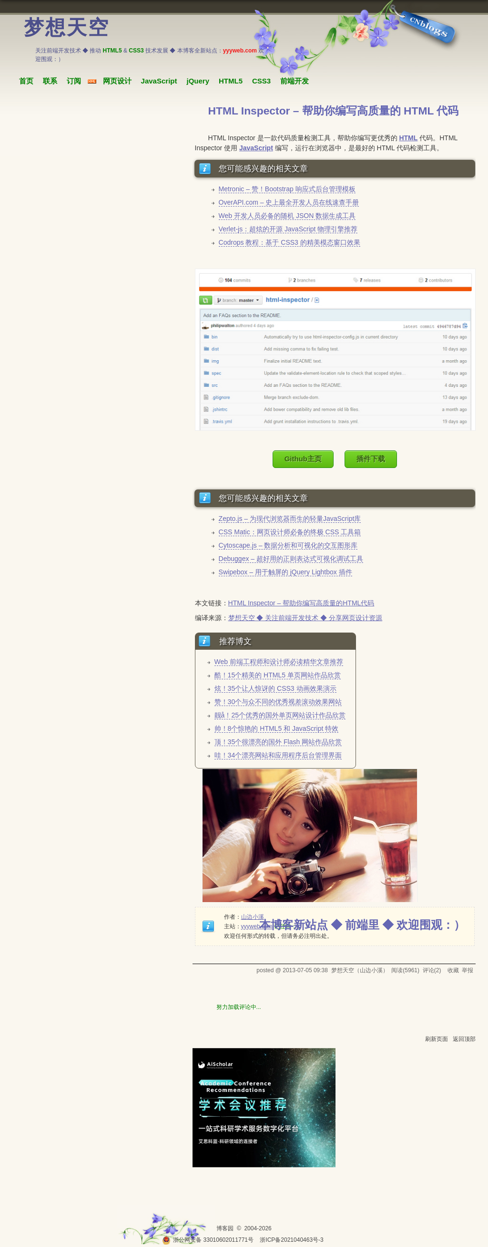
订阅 (74, 81)
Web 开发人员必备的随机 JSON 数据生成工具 (287, 215)
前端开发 (294, 81)
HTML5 (231, 81)
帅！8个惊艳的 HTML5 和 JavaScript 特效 (276, 728)
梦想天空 (67, 28)
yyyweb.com (257, 926)
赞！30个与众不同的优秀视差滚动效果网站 (278, 702)
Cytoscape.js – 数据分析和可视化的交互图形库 (288, 545)
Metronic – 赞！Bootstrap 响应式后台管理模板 (287, 189)
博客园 (225, 1228)
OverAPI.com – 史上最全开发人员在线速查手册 (289, 202)
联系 (50, 81)
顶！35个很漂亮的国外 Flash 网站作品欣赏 (278, 742)
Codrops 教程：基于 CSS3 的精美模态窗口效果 (289, 242)
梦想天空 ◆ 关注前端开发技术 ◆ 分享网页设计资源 (305, 618)
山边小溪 (252, 917)
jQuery (197, 81)
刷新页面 (436, 1039)
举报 (467, 970)
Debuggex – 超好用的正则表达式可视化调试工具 (291, 558)
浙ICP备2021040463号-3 (291, 1240)
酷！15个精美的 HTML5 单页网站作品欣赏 (277, 675)
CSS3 (261, 81)
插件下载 (370, 459)
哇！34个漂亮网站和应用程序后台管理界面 (278, 755)
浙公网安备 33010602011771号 (208, 1240)
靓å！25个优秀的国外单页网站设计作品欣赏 (280, 715)
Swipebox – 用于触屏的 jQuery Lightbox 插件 (285, 572)
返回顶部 (464, 1039)
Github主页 (303, 459)
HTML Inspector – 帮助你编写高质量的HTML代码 (301, 603)
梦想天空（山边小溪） (359, 970)
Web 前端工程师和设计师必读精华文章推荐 (278, 661)
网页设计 (117, 81)
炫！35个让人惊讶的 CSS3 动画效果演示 (275, 688)
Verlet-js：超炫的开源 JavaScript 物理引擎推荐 (288, 229)
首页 (26, 81)
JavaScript (159, 81)
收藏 (453, 970)
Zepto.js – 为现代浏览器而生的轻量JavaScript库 (290, 518)
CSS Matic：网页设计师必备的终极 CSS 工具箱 (290, 532)
